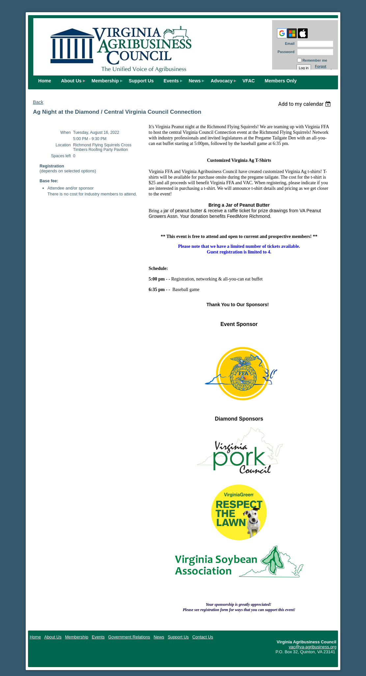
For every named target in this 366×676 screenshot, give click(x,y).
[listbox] (305, 104)
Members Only (281, 80)
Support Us (141, 80)
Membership (105, 80)
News (195, 80)
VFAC (248, 80)
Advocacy (222, 80)
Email (289, 43)
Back (38, 102)
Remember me (314, 60)
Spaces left (61, 156)
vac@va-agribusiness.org (312, 646)
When (65, 132)
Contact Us (202, 636)
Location (63, 145)
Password (285, 52)
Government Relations (129, 636)
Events (171, 80)
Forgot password (323, 68)
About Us (71, 80)
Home (44, 80)
